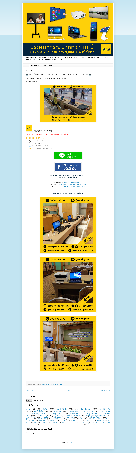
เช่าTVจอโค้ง (88, 420)
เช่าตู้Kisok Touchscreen (95, 415)
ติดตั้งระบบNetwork (73, 415)
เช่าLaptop (51, 384)
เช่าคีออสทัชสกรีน (95, 417)
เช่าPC (82, 417)
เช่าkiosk (57, 417)
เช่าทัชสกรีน (56, 415)
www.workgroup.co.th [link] (73, 182)
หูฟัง (81, 419)
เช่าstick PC (55, 424)
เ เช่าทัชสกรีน (80, 424)
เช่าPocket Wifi (74, 422)
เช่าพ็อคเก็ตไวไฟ (90, 424)
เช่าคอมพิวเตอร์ (73, 411)
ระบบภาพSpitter (57, 413)
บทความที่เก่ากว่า (105, 390)
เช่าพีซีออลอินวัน (75, 413)
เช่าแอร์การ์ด (64, 424)
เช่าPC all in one (38, 413)
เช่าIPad (64, 422)
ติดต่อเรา (51, 65)
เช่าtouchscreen (92, 413)
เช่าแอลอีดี (64, 420)
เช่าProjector (105, 411)
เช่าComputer (89, 411)
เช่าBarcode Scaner (44, 424)
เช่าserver (85, 422)
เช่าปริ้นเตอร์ (53, 420)
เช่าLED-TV (62, 409)
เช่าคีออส (70, 417)
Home (26, 65)
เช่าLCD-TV (105, 409)
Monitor (55, 422)
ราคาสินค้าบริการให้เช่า (38, 65)
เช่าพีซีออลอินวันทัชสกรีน (94, 419)
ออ (73, 424)
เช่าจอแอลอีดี (71, 419)
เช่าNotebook (58, 384)
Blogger (71, 442)
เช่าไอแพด (36, 422)
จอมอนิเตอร (45, 422)
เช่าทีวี (28, 409)
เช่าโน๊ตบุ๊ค (44, 384)
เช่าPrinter (42, 419)
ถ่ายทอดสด (42, 420)
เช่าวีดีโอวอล (100, 420)
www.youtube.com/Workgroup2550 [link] (72, 184)
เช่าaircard (95, 422)
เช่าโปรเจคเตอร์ (41, 415)
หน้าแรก (68, 390)
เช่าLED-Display (57, 419)
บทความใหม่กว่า (30, 390)
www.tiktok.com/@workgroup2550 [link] (72, 186)
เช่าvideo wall (76, 420)
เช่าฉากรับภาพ (30, 417)
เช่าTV (44, 409)
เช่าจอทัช (45, 417)
